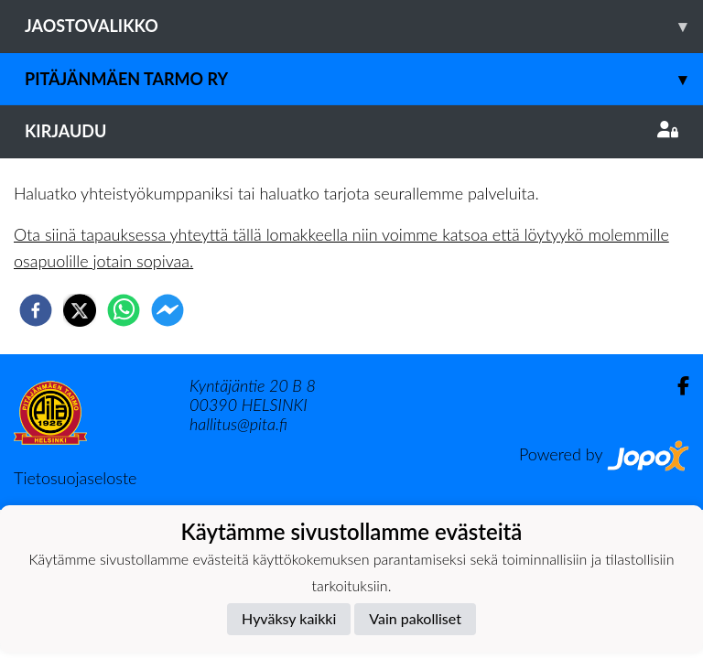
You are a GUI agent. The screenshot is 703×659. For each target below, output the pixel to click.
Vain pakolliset (415, 618)
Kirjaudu (351, 131)
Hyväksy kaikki (289, 618)
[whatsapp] (123, 310)
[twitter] (79, 310)
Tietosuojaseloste (75, 478)
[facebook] (35, 310)
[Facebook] (676, 385)
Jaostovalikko (364, 26)
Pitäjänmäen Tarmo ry (364, 79)
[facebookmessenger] (167, 310)
